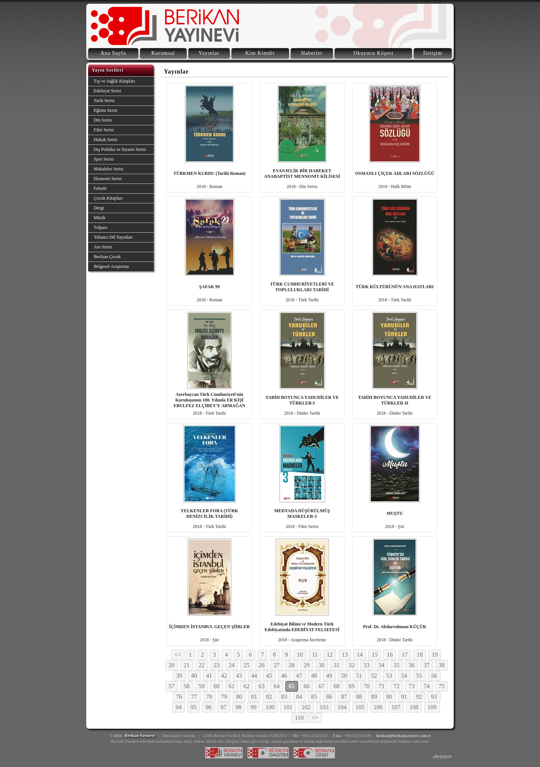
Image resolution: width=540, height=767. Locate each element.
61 (232, 686)
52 (374, 675)
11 (315, 654)
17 (405, 654)
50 (344, 675)
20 (172, 665)
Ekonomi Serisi (108, 178)
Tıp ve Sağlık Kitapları (114, 81)
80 (239, 696)
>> (315, 717)
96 (209, 707)
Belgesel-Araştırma (111, 266)
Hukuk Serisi (105, 139)
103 (324, 707)
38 (442, 665)
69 (352, 686)
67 (322, 686)
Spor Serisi (104, 159)
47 (299, 675)
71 (382, 686)
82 (269, 696)
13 (345, 654)
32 (352, 665)
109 (432, 707)
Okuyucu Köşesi (373, 53)
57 (172, 686)
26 (262, 665)
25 (247, 665)
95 (193, 707)
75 (442, 686)
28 (292, 665)
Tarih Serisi (104, 100)
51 (359, 675)
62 (247, 686)
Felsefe (100, 188)
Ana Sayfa (113, 53)
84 (299, 696)
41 (209, 675)
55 (419, 675)
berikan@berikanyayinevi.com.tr (403, 735)
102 (306, 707)
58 (187, 686)
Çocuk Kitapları (108, 198)
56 (434, 675)
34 (382, 665)
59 (202, 686)
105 (360, 707)
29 (307, 665)
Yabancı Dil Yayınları (113, 237)
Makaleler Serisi (108, 168)
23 (217, 665)
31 (337, 665)
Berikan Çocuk (107, 256)
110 (299, 717)
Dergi (99, 208)
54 (404, 675)
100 (270, 707)
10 (300, 654)
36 (412, 665)
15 (375, 654)
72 (397, 686)
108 (414, 707)
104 (342, 707)
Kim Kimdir (260, 53)
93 (434, 696)
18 (420, 654)
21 (187, 665)
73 (412, 686)
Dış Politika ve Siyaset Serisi (120, 149)
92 (419, 696)
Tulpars (100, 227)
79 (224, 696)
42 (224, 675)
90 (389, 696)
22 (202, 665)
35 (397, 665)
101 (288, 707)
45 (269, 675)
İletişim (432, 53)
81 (254, 696)
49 (329, 675)
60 (217, 686)
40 (194, 675)
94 (179, 707)
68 (337, 686)
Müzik (99, 217)
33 (367, 665)
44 (254, 675)
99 (253, 707)
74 (427, 686)
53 (389, 675)
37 (427, 665)
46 (284, 675)
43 (239, 675)
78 (209, 696)
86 (329, 696)
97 (223, 707)
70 (367, 686)
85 (314, 696)
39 (179, 675)
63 (262, 686)
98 (239, 707)
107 (396, 707)
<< (177, 654)
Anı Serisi (103, 247)
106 (378, 707)
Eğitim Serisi (105, 110)
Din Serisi (103, 120)
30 (322, 665)
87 (344, 696)
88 (359, 696)
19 (435, 654)
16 (390, 654)
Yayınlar (208, 53)
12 (330, 654)
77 (194, 696)
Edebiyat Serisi (107, 90)
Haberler (311, 53)
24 (232, 665)
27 (277, 665)
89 (374, 696)
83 (284, 696)
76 (179, 696)
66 (307, 686)
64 (277, 686)
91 (404, 696)
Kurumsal (163, 53)
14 (360, 654)
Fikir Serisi (104, 129)
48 (314, 675)
